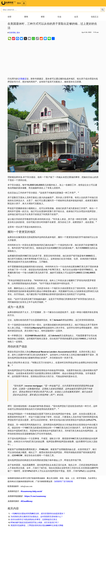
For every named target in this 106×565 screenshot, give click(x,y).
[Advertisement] (53, 59)
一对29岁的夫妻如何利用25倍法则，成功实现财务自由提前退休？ (37, 514)
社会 (59, 17)
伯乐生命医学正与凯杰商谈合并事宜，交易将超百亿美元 (33, 520)
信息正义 (94, 17)
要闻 (26, 17)
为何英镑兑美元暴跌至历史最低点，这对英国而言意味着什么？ (36, 517)
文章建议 (22, 79)
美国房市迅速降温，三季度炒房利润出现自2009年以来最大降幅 (36, 525)
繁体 (19, 3)
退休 (18, 33)
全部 (9, 17)
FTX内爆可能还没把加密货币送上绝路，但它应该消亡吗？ (34, 523)
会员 (76, 17)
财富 (43, 17)
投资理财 (12, 33)
